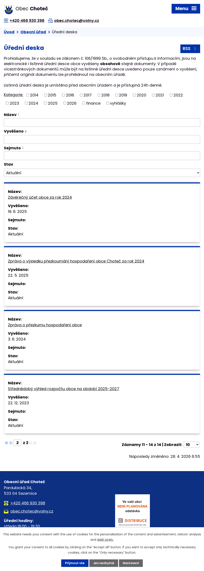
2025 (53, 103)
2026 (71, 103)
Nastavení (131, 563)
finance (93, 103)
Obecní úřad (33, 32)
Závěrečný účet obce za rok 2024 (40, 197)
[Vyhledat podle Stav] (102, 173)
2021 (160, 95)
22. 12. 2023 (18, 403)
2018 (105, 95)
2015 (52, 95)
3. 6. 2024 (17, 339)
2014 (34, 95)
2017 (88, 95)
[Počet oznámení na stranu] (191, 444)
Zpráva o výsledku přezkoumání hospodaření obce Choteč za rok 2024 (76, 261)
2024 (33, 103)
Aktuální (15, 234)
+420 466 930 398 (27, 20)
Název (10, 114)
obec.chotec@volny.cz (76, 20)
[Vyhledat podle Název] (102, 122)
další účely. (105, 539)
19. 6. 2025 (17, 211)
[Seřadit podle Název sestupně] (19, 115)
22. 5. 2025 (18, 275)
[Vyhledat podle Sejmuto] (102, 155)
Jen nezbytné (103, 563)
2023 (14, 103)
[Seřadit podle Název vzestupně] (19, 114)
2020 (141, 95)
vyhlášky (118, 103)
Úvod (9, 32)
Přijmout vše (75, 563)
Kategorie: (13, 94)
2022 (178, 95)
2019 (123, 95)
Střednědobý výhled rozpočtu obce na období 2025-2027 (63, 388)
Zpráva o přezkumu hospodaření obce (45, 325)
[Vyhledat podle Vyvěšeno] (102, 139)
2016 (70, 95)
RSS (190, 49)
